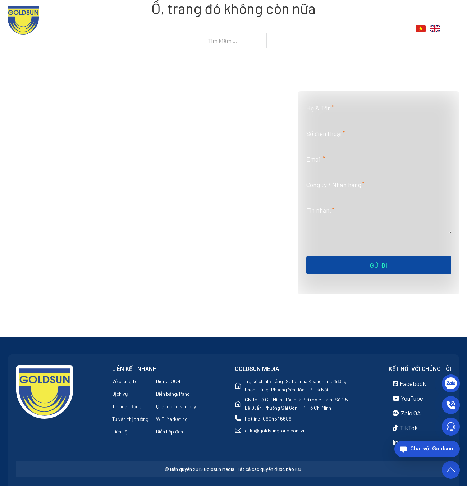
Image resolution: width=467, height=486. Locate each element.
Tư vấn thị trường (130, 419)
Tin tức (339, 29)
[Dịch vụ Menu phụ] (318, 29)
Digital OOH (168, 381)
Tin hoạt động (126, 406)
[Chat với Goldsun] (427, 449)
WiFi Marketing (172, 419)
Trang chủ (226, 29)
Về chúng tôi (266, 29)
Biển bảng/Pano (173, 394)
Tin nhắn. (318, 210)
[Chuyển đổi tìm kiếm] (455, 29)
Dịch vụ (301, 29)
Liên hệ (375, 29)
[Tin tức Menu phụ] (355, 29)
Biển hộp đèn (169, 431)
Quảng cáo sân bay (176, 406)
